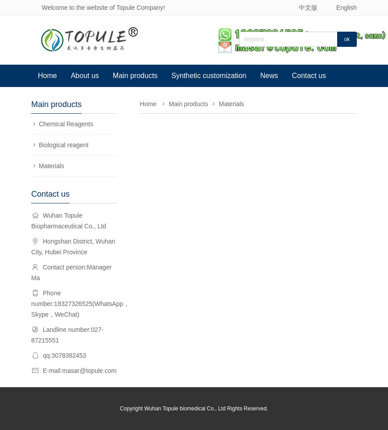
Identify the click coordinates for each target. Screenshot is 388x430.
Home (47, 75)
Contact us (309, 75)
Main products (135, 75)
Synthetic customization (208, 75)
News (269, 75)
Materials (51, 166)
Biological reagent (63, 145)
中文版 (308, 7)
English (346, 7)
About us (85, 75)
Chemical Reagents (66, 124)
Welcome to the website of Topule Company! (103, 7)
